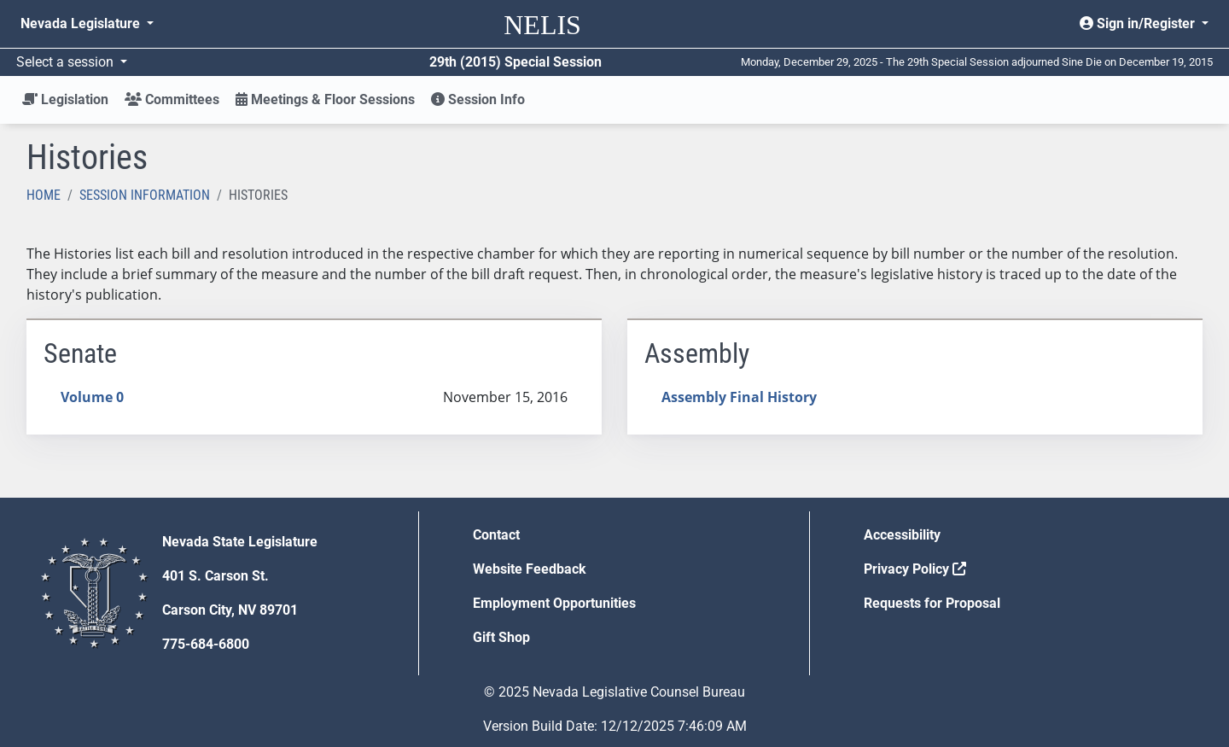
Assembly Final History (739, 397)
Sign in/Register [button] (1139, 23)
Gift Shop (501, 637)
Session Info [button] (478, 99)
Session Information (144, 195)
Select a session (66, 62)
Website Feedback (529, 569)
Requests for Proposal (932, 603)
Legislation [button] (65, 99)
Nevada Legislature (81, 23)
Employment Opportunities (554, 603)
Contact (496, 535)
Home (43, 195)
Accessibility (902, 535)
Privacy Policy (915, 569)
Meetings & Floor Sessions (325, 99)
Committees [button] (172, 99)
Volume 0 (92, 397)
